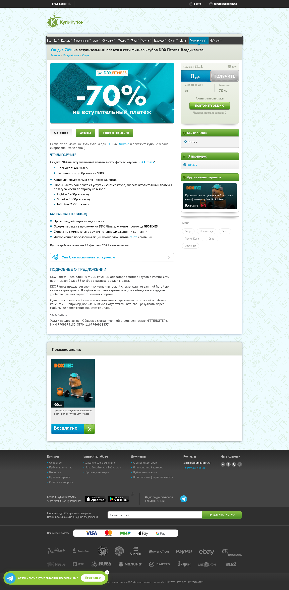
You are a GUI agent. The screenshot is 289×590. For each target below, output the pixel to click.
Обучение (109, 40)
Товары (123, 40)
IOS (109, 144)
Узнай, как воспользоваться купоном (88, 257)
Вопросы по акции (116, 133)
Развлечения (82, 40)
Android (124, 144)
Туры (135, 40)
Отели (173, 40)
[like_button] (230, 67)
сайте (133, 237)
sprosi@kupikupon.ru (197, 463)
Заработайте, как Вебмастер (103, 467)
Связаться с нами (194, 468)
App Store (95, 499)
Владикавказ (59, 3)
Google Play (118, 499)
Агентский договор (145, 462)
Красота (66, 40)
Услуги (146, 40)
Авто (96, 40)
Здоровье (160, 40)
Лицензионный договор (148, 467)
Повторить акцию (209, 105)
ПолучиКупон (199, 40)
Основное (61, 133)
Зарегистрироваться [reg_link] (225, 3)
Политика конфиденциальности (153, 477)
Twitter (234, 464)
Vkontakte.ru (228, 464)
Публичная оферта (145, 472)
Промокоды (206, 231)
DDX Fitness (145, 162)
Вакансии (55, 472)
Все (49, 40)
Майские (216, 40)
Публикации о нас (60, 467)
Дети (183, 40)
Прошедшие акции (97, 472)
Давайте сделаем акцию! (100, 462)
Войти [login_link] (197, 3)
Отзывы (85, 133)
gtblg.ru (192, 164)
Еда (56, 40)
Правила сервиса (59, 477)
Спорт (188, 231)
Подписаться (93, 578)
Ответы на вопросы (61, 482)
